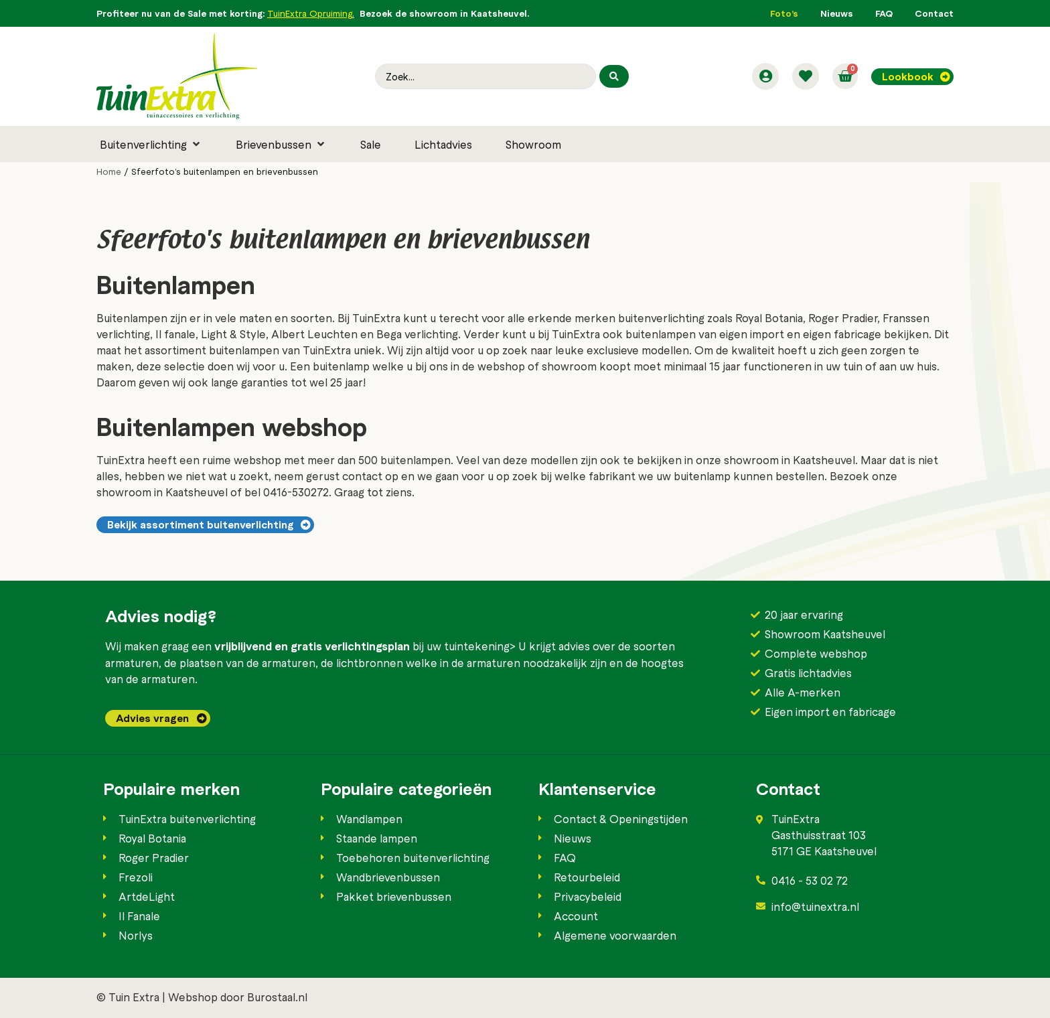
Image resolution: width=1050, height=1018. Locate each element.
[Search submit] (614, 76)
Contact (934, 13)
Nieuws (836, 13)
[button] (151, 144)
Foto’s (784, 13)
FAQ (884, 13)
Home (108, 171)
